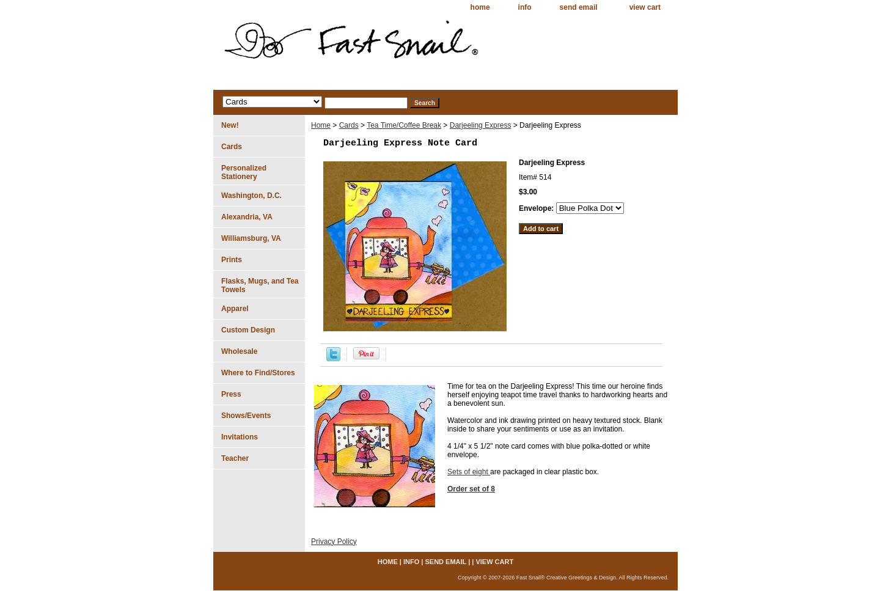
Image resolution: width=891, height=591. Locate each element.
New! (230, 125)
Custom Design (248, 330)
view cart (645, 7)
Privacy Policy (334, 541)
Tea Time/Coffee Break (404, 125)
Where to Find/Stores (258, 373)
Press (231, 394)
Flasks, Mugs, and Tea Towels (259, 285)
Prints (231, 259)
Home (321, 125)
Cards (349, 125)
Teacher (235, 458)
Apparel (235, 308)
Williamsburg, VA (251, 238)
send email (579, 7)
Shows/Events (246, 415)
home (480, 7)
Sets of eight (468, 472)
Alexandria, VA (247, 217)
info (525, 7)
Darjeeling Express (481, 125)
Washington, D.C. (251, 195)
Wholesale (239, 351)
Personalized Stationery (243, 172)
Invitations (239, 437)
